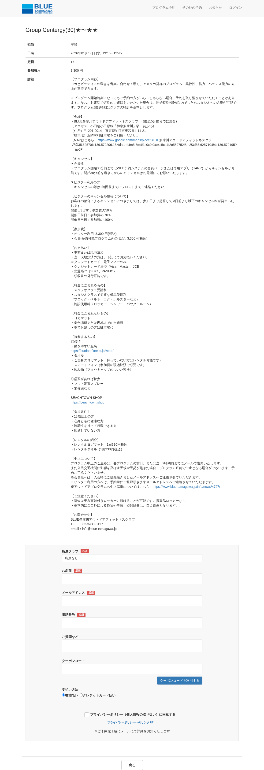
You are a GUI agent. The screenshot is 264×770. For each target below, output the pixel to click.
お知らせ (215, 7)
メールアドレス (78, 592)
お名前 (72, 570)
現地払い (70, 695)
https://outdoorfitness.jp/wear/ (92, 351)
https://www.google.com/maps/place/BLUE (128, 140)
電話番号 (74, 614)
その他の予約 (192, 7)
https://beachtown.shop (87, 402)
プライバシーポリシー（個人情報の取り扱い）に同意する (132, 714)
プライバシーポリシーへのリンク (128, 722)
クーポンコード (73, 661)
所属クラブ (75, 551)
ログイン (235, 7)
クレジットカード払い (97, 695)
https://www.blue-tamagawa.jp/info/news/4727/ (186, 487)
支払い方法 (70, 689)
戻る (132, 765)
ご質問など (70, 636)
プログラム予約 (163, 7)
